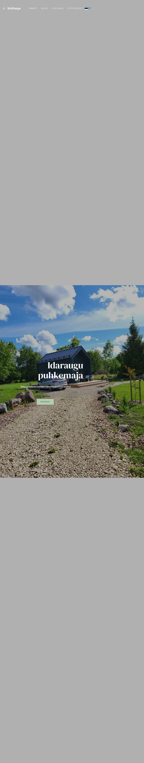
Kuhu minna (57, 8)
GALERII (43, 8)
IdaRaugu (14, 8)
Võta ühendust (73, 8)
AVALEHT (33, 8)
